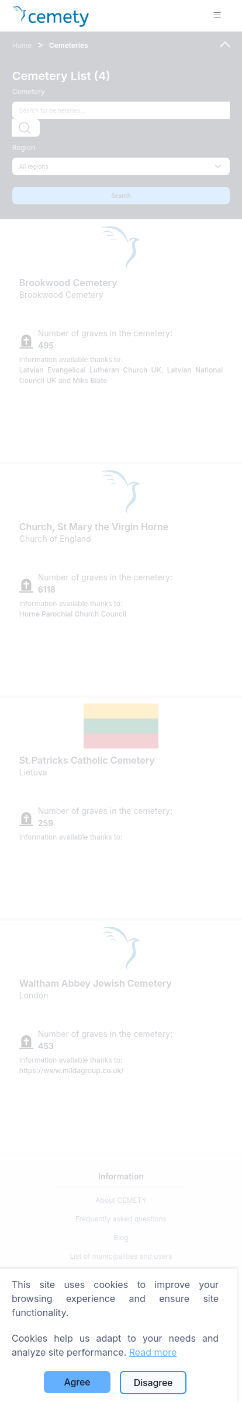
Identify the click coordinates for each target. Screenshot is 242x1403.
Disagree (153, 1382)
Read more (153, 1352)
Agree (77, 1382)
